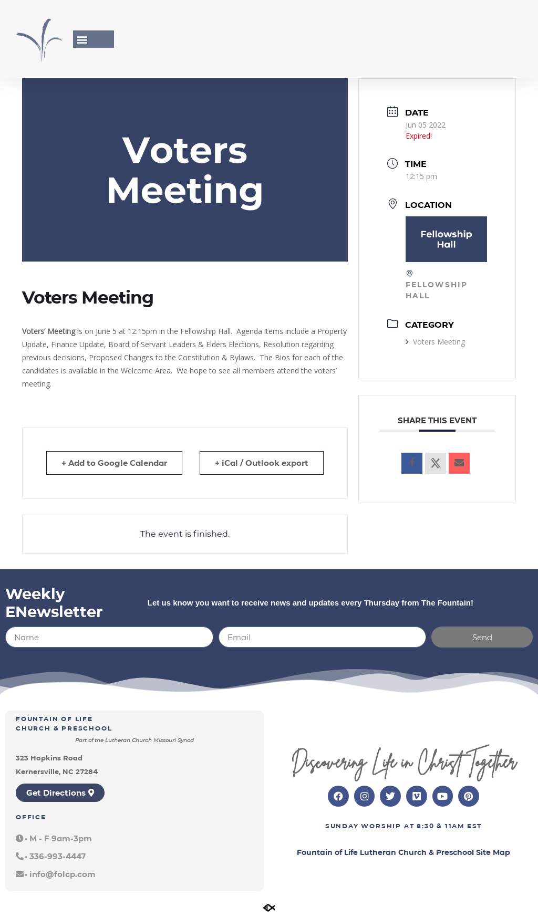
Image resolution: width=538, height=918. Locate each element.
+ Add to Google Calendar (114, 463)
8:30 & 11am (440, 826)
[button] (81, 39)
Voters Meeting (435, 342)
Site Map (493, 852)
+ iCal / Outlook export (261, 463)
